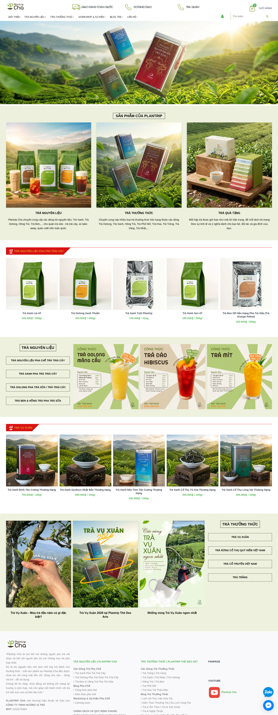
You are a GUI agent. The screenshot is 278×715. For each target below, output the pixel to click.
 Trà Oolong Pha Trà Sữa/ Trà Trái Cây (96, 677)
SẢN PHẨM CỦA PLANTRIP (139, 116)
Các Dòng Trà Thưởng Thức (157, 668)
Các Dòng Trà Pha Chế (87, 668)
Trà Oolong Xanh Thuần (85, 313)
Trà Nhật (160, 677)
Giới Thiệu (14, 16)
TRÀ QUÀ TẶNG (229, 213)
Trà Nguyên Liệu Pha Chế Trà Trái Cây (38, 360)
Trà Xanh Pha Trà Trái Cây (38, 373)
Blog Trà (116, 16)
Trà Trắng (240, 577)
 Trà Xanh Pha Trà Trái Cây (89, 673)
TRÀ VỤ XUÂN (23, 427)
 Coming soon (81, 702)
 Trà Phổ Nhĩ (148, 685)
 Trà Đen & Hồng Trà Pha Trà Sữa (93, 681)
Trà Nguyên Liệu (35, 16)
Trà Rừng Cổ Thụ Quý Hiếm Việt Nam (240, 550)
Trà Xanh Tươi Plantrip (138, 313)
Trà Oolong (173, 677)
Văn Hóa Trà (165, 698)
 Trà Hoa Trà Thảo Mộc (154, 690)
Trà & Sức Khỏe (171, 707)
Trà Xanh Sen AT (192, 313)
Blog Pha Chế (81, 685)
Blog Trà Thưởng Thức (154, 694)
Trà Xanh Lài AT (31, 313)
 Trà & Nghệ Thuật (152, 711)
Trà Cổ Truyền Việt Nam (240, 563)
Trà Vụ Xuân (240, 537)
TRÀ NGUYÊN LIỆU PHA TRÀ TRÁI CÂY (39, 251)
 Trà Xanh (147, 677)
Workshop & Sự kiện (92, 16)
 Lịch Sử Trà (148, 698)
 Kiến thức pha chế (84, 694)
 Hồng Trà (147, 681)
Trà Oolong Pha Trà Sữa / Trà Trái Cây (38, 387)
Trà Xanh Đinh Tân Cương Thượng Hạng (32, 489)
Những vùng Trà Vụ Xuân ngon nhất (172, 612)
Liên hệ (132, 16)
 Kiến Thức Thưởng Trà (154, 702)
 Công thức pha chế (85, 690)
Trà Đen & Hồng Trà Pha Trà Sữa (38, 400)
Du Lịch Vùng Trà (181, 702)
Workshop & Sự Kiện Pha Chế (91, 698)
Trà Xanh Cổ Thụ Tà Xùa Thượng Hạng (192, 489)
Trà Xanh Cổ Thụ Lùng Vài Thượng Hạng (246, 489)
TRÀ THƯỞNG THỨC (139, 213)
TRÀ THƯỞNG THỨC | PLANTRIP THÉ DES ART (169, 661)
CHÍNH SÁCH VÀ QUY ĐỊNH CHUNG (95, 711)
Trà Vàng (161, 673)
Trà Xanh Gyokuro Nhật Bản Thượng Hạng (85, 489)
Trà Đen (159, 681)
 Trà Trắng (147, 673)
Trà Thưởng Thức (62, 16)
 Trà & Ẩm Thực (150, 707)
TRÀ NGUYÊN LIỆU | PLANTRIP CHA (95, 661)
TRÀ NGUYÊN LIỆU (48, 213)
